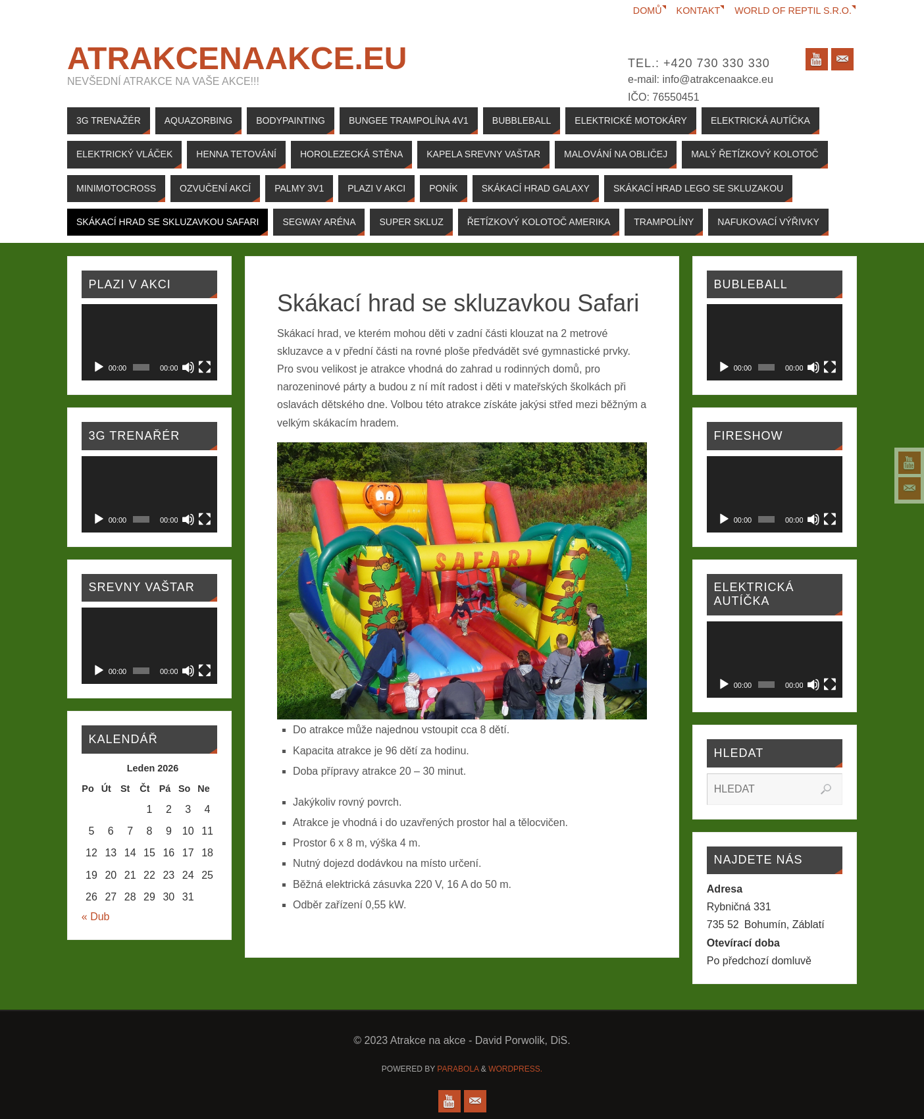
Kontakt (698, 10)
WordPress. (515, 1069)
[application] (149, 342)
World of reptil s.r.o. (793, 10)
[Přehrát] (98, 367)
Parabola (457, 1069)
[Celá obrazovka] (204, 367)
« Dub (96, 916)
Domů (646, 10)
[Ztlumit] (188, 367)
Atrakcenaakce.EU (237, 58)
